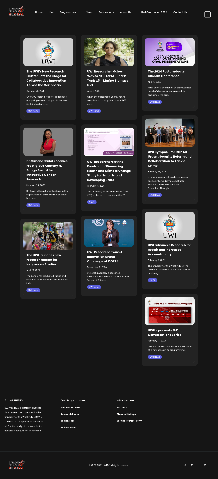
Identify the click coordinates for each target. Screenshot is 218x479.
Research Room (70, 414)
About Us (127, 12)
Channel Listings (126, 414)
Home (39, 12)
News (89, 12)
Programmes (69, 12)
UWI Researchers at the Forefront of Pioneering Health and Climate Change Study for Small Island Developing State (109, 171)
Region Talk (67, 420)
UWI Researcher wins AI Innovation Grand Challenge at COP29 (105, 256)
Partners (122, 407)
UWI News (33, 110)
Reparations (106, 12)
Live (51, 12)
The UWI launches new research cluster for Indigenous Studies (43, 259)
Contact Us (180, 12)
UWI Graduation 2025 (154, 12)
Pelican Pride (68, 427)
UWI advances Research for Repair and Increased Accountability (169, 249)
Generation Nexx (70, 407)
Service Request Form (129, 420)
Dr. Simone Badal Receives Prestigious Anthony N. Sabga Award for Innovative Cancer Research (47, 170)
